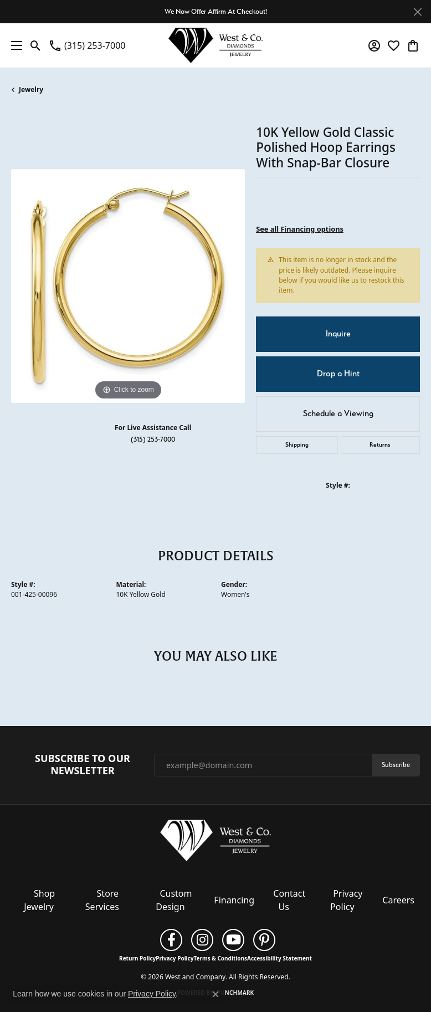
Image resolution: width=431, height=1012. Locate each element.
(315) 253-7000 (153, 439)
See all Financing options (299, 229)
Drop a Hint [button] (338, 374)
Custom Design (174, 900)
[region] (128, 286)
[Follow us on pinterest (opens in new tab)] (264, 940)
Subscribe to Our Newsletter (82, 764)
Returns (380, 444)
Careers (398, 900)
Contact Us (289, 900)
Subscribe (396, 764)
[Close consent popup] (215, 994)
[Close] (417, 12)
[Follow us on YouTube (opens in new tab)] (233, 940)
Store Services (102, 900)
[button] (36, 45)
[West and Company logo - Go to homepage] (215, 45)
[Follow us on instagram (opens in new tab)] (202, 940)
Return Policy (137, 958)
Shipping (297, 444)
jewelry (31, 89)
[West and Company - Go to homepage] (215, 842)
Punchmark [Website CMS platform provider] (235, 992)
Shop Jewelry (39, 900)
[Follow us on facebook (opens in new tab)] (171, 940)
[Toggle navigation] (14, 45)
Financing (234, 900)
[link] (86, 45)
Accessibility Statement (279, 958)
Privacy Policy (346, 900)
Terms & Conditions (220, 958)
